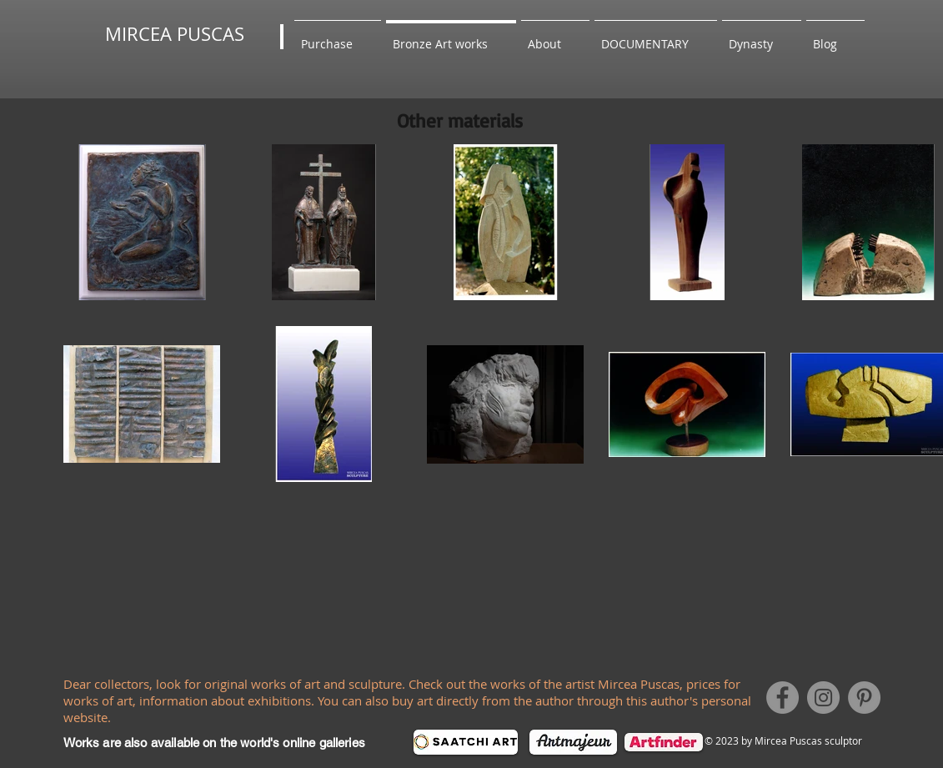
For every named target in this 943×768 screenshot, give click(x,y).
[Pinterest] (864, 697)
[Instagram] (823, 697)
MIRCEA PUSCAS (174, 34)
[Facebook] (782, 697)
